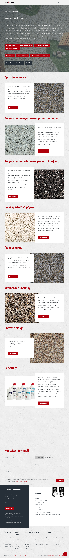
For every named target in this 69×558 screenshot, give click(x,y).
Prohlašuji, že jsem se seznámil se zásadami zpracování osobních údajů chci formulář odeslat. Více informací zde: (28, 480)
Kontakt (28, 63)
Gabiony (27, 546)
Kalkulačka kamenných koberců (14, 63)
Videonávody (8, 540)
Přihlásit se (9, 508)
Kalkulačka (17, 540)
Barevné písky (35, 55)
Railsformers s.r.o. (62, 555)
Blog (16, 544)
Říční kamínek (28, 537)
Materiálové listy (8, 544)
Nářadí (26, 548)
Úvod (6, 11)
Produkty (9, 11)
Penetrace (45, 55)
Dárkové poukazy (39, 544)
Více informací (12, 107)
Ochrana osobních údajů (21, 481)
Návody (6, 542)
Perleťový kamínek (39, 537)
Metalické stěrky (29, 544)
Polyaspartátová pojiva (12, 48)
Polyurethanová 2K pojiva (42, 45)
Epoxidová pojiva (10, 45)
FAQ (16, 542)
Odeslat (60, 480)
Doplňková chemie (39, 540)
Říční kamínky (9, 55)
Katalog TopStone (9, 537)
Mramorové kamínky (23, 55)
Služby (36, 542)
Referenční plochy (9, 546)
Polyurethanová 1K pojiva (25, 45)
